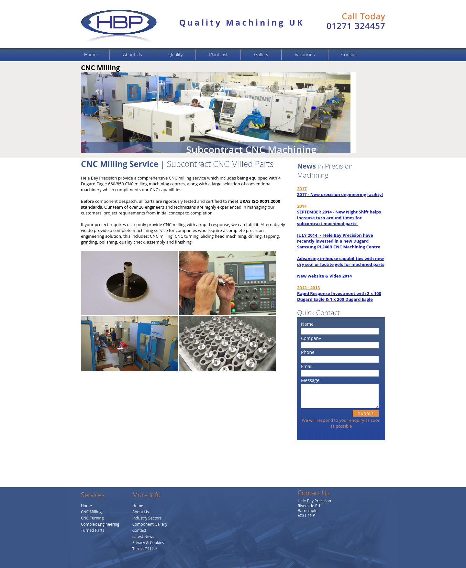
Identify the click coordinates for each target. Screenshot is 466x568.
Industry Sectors (147, 518)
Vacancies (305, 54)
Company (311, 338)
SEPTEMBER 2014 (314, 212)
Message (310, 380)
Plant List (218, 54)
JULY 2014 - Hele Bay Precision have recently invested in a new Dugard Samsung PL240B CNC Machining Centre (338, 241)
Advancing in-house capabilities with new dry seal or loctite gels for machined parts (340, 261)
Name (307, 324)
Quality (175, 54)
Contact (349, 54)
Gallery (261, 54)
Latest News (143, 536)
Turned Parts (92, 530)
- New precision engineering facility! (345, 194)
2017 (302, 194)
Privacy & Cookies (148, 542)
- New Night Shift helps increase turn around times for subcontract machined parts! (339, 217)
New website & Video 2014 (324, 276)
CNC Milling (91, 512)
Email (307, 366)
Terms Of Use (144, 549)
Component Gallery (149, 524)
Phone (308, 352)
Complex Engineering (100, 524)
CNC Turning (92, 518)
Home (90, 54)
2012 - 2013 (308, 287)
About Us (132, 54)
